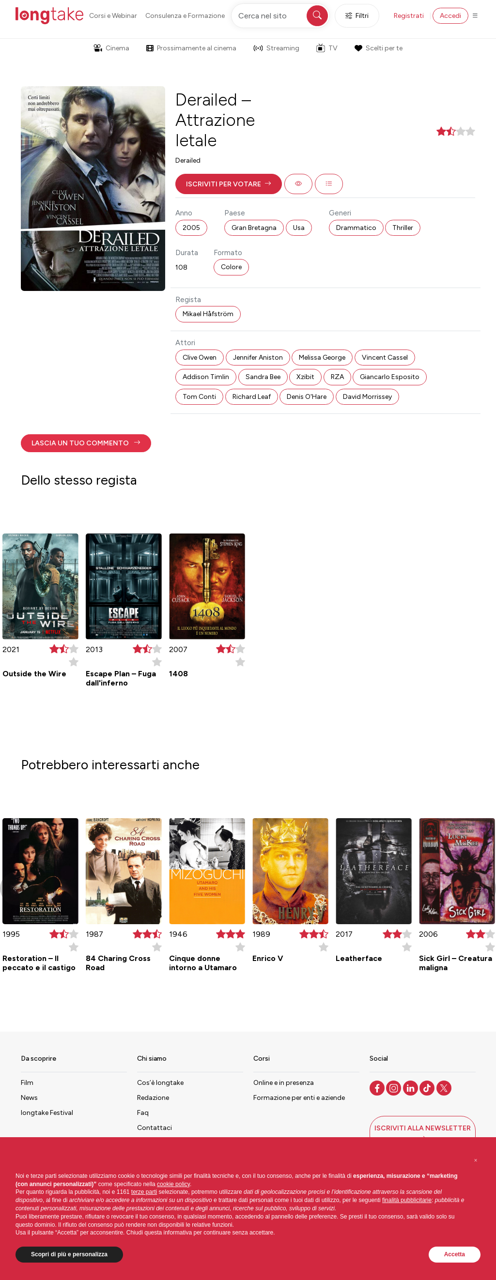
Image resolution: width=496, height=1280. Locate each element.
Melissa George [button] (322, 357)
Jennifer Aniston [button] (258, 357)
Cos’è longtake (160, 1083)
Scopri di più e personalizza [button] (69, 1254)
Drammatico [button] (356, 228)
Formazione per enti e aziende (299, 1098)
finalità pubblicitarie (407, 1200)
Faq (143, 1113)
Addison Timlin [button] (206, 377)
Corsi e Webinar (113, 16)
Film (27, 1083)
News (29, 1098)
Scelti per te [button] (378, 48)
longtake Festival (47, 1113)
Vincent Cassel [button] (385, 357)
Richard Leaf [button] (251, 397)
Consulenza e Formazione (185, 16)
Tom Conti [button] (199, 397)
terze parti (144, 1192)
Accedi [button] (450, 16)
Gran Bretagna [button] (254, 228)
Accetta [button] (454, 1254)
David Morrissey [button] (367, 397)
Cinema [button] (111, 48)
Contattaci (154, 1128)
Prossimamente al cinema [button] (191, 48)
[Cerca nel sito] (280, 15)
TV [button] (327, 48)
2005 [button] (191, 228)
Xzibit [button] (305, 377)
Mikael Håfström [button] (208, 314)
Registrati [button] (409, 16)
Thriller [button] (402, 228)
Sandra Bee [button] (263, 377)
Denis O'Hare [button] (306, 397)
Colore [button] (231, 267)
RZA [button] (337, 377)
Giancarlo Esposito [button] (389, 377)
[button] (228, 184)
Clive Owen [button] (200, 357)
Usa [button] (299, 228)
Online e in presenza (283, 1083)
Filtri (357, 16)
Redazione (153, 1098)
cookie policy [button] (173, 1184)
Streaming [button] (276, 48)
